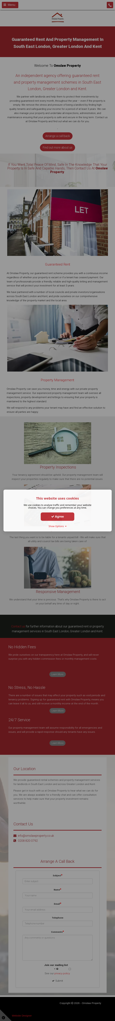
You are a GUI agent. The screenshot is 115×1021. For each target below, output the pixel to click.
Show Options (57, 526)
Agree (57, 516)
